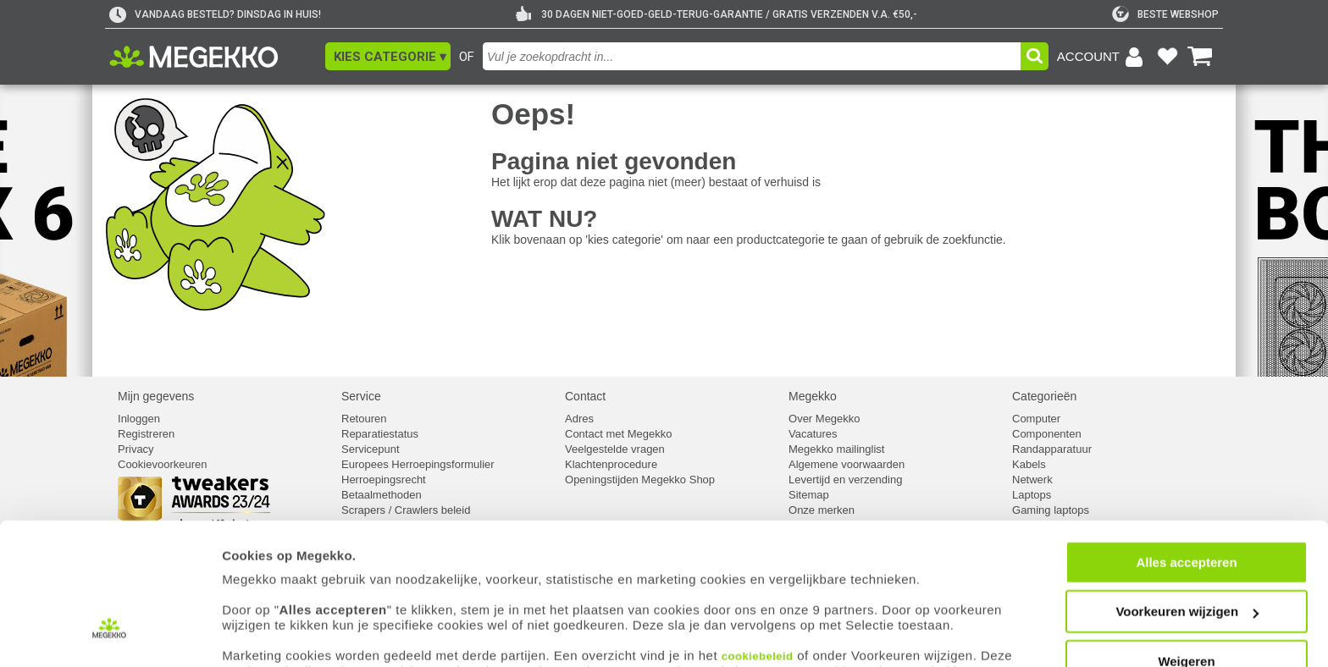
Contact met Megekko (618, 433)
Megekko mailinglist (836, 449)
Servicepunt (370, 449)
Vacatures (813, 433)
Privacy (136, 449)
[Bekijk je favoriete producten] (1167, 56)
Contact (585, 396)
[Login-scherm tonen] (1102, 56)
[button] (388, 56)
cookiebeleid (758, 588)
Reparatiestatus (379, 433)
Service (361, 396)
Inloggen (139, 418)
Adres (579, 418)
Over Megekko (824, 418)
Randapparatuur (1052, 449)
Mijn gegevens (156, 396)
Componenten (1047, 433)
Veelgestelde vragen (615, 449)
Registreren (146, 433)
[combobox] (752, 56)
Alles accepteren (1186, 494)
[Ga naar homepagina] (213, 57)
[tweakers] (1165, 14)
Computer (1036, 418)
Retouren (363, 418)
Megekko (812, 396)
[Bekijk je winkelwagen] (1200, 56)
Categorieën (1044, 396)
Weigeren (1186, 593)
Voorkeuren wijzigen (1187, 544)
